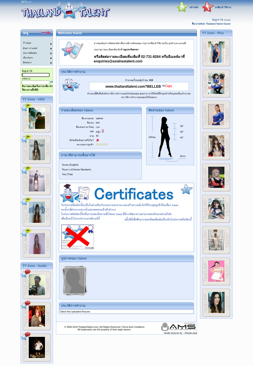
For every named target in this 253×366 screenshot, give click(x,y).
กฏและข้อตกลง (130, 49)
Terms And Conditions (133, 327)
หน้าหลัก (194, 7)
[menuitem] (34, 39)
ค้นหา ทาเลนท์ (30, 48)
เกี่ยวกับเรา (28, 58)
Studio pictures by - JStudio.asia (180, 333)
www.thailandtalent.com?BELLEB (133, 86)
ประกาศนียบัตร (30, 53)
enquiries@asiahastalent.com (118, 61)
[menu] (34, 51)
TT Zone (27, 43)
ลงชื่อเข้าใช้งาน (223, 7)
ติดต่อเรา (27, 62)
